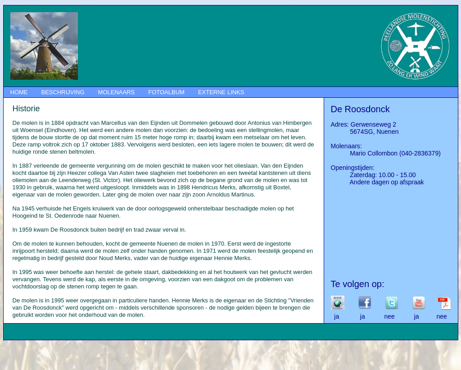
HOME (19, 92)
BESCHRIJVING (63, 92)
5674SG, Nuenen (365, 131)
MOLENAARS (116, 92)
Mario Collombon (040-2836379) (386, 153)
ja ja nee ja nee (389, 316)
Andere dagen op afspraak (377, 182)
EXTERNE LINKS (221, 92)
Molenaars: (346, 146)
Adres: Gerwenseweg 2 (364, 124)
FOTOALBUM (166, 92)
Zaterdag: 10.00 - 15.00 (373, 174)
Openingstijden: (353, 167)
